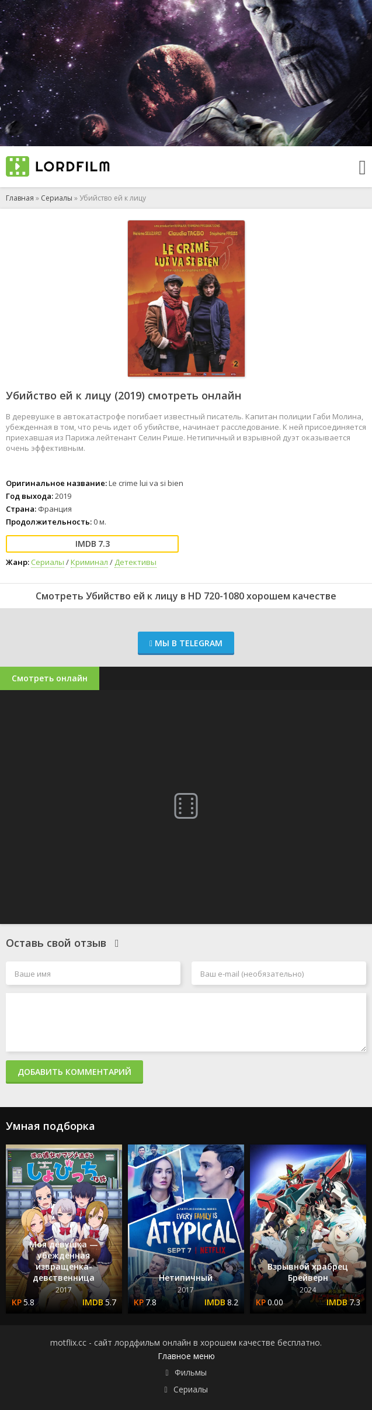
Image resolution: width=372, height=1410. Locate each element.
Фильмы (191, 1372)
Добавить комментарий (74, 1071)
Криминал (89, 562)
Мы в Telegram (186, 643)
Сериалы (56, 198)
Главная (20, 198)
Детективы (135, 562)
